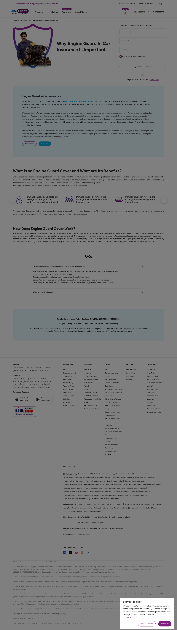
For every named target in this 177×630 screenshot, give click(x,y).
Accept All (165, 624)
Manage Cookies (147, 624)
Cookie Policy (127, 617)
